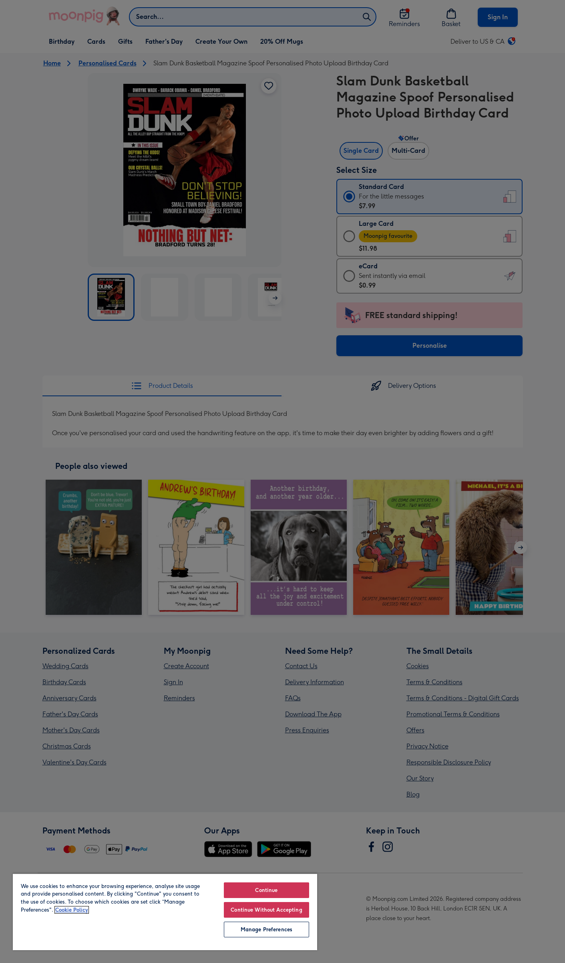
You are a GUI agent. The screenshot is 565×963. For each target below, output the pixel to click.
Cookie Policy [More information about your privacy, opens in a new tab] (71, 910)
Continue (266, 890)
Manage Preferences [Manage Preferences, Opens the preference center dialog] (266, 930)
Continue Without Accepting (266, 910)
